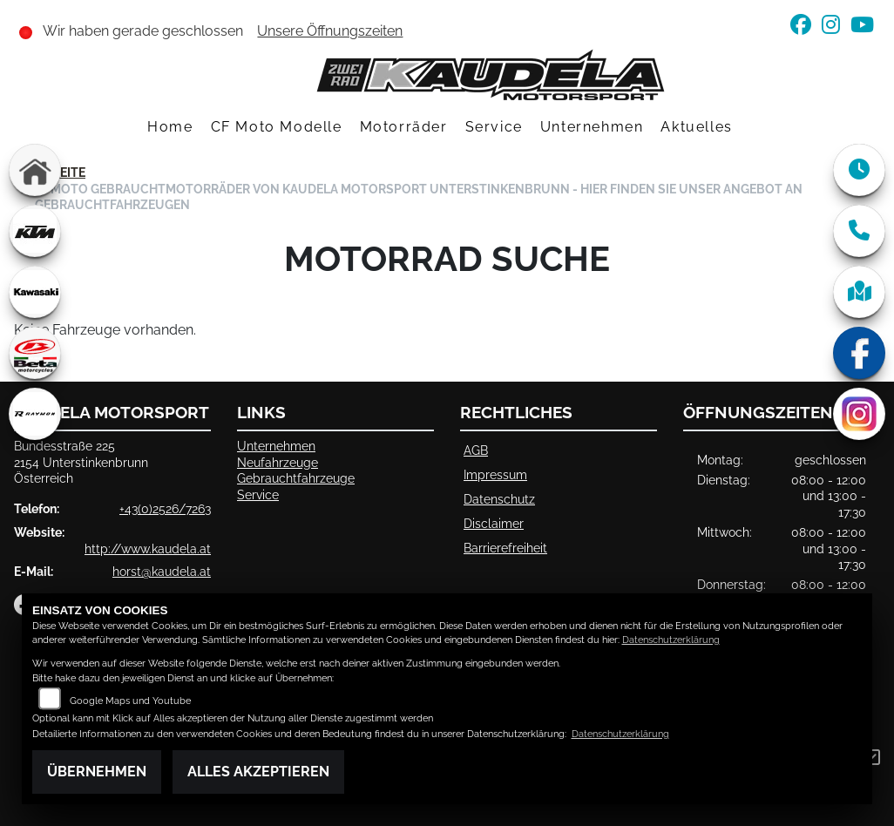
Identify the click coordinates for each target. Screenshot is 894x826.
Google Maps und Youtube (130, 701)
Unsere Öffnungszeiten (330, 31)
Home (170, 126)
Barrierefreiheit (505, 547)
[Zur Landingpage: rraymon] (35, 414)
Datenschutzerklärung (671, 640)
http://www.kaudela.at (148, 548)
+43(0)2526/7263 (165, 508)
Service (494, 126)
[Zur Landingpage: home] (35, 170)
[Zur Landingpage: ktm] (35, 231)
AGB (476, 450)
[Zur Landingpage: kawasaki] (35, 292)
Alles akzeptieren (258, 771)
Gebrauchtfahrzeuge (296, 478)
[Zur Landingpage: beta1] (35, 353)
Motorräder (404, 126)
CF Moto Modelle (276, 126)
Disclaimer (494, 523)
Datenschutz (499, 498)
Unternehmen (592, 126)
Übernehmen (96, 771)
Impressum (495, 474)
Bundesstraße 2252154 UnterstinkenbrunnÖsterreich (81, 461)
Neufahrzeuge (277, 462)
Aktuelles (696, 126)
